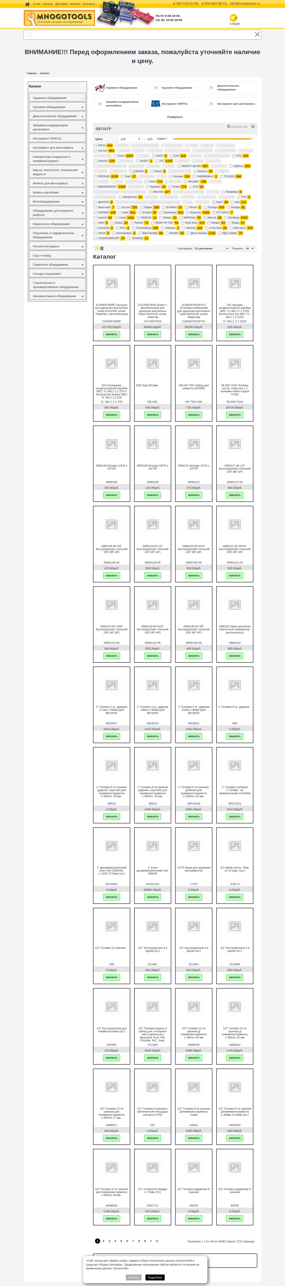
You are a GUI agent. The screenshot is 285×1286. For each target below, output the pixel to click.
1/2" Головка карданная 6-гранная (193, 1190)
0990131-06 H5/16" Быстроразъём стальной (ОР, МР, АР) (235, 549)
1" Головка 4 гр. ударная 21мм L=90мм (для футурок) (193, 710)
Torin (122, 227)
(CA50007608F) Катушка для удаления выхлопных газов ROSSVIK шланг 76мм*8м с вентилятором (111, 309)
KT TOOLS (223, 212)
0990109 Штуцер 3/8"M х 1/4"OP (152, 467)
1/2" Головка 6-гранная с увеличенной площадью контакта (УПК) (152, 1111)
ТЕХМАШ (137, 238)
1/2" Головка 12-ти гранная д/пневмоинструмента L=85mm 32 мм (235, 1033)
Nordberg (233, 217)
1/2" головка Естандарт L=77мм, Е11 (152, 1190)
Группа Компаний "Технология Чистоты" (122, 191)
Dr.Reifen (171, 207)
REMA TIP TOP (164, 222)
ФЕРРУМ (103, 202)
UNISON (103, 181)
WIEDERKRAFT (107, 186)
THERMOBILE (205, 176)
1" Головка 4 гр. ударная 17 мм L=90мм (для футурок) (111, 710)
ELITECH (156, 150)
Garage (235, 207)
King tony (195, 212)
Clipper (148, 207)
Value (119, 181)
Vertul (152, 181)
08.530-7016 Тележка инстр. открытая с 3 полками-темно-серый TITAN (234, 390)
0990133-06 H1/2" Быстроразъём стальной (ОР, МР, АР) (152, 629)
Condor (125, 150)
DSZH (140, 150)
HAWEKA (127, 160)
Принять (133, 1277)
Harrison (103, 160)
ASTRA (123, 145)
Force (121, 155)
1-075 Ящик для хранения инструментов (193, 869)
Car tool (125, 207)
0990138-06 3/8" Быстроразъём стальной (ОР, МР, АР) (194, 629)
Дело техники (199, 233)
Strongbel (148, 176)
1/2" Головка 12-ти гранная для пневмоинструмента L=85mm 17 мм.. (111, 1113)
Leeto (199, 160)
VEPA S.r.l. (135, 181)
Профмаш (232, 191)
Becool (209, 145)
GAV (176, 155)
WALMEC (194, 181)
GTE (239, 155)
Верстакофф (150, 233)
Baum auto (104, 207)
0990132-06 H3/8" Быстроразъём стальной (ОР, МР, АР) (111, 629)
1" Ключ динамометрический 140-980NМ (152, 870)
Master (167, 217)
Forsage (212, 207)
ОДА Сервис (229, 233)
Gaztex (197, 155)
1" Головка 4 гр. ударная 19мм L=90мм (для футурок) (152, 710)
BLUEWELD (227, 145)
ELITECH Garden (179, 150)
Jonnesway (169, 212)
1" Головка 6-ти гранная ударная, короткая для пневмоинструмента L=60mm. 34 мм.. (111, 792)
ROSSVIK (104, 176)
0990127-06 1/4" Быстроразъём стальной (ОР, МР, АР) (235, 468)
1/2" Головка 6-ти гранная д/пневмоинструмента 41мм (193, 1111)
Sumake (178, 176)
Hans (125, 212)
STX (163, 176)
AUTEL (193, 145)
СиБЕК (153, 196)
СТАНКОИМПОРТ (109, 238)
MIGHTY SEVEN (191, 166)
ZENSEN (137, 186)
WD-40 (217, 181)
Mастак (212, 217)
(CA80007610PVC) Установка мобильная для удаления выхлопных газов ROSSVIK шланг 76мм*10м (193, 311)
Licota (122, 217)
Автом (101, 233)
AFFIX (101, 145)
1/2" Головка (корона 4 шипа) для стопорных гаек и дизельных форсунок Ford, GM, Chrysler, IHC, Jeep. (152, 1034)
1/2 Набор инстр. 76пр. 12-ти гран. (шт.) (234, 869)
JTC (161, 160)
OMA (101, 222)
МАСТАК (158, 191)
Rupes (235, 222)
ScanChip (103, 227)
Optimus (238, 166)
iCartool (146, 212)
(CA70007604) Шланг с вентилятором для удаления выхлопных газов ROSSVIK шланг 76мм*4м (152, 311)
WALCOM (175, 181)
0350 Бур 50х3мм (147, 385)
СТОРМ (189, 196)
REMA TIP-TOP (181, 171)
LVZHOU (215, 160)
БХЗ (195, 186)
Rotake (216, 222)
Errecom (247, 150)
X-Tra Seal (215, 227)
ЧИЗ (189, 202)
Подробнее (155, 1277)
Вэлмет (174, 233)
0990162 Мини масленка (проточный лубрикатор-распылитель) (235, 629)
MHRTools (190, 217)
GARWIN (103, 212)
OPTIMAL (220, 166)
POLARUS (120, 171)
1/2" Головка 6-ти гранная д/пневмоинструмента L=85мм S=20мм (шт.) (234, 1111)
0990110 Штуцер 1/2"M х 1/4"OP (193, 467)
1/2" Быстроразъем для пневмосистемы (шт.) (112, 1030)
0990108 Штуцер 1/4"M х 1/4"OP (111, 467)
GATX (159, 155)
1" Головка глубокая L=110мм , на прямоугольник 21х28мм (234, 790)
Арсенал (155, 186)
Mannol (155, 166)
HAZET (144, 160)
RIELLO (224, 171)
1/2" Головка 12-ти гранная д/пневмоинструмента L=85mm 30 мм (194, 1033)
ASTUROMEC (174, 145)
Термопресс (208, 196)
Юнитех (204, 202)
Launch (102, 217)
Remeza (202, 171)
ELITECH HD (204, 150)
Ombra (119, 222)
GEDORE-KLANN (218, 155)
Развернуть (175, 117)
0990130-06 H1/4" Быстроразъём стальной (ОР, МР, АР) (194, 549)
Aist (237, 202)
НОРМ (214, 191)
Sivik (127, 176)
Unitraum (170, 227)
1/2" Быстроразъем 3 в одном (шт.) (152, 949)
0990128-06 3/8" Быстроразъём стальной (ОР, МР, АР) (111, 549)
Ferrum (193, 207)
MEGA (170, 166)
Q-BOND (138, 171)
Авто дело (240, 227)
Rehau (158, 171)
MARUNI (146, 217)
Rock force (191, 222)
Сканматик (171, 196)
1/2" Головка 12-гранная (110, 947)
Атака (176, 186)
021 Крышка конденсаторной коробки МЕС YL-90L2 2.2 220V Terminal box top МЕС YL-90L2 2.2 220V (235, 311)
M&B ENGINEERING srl (112, 166)
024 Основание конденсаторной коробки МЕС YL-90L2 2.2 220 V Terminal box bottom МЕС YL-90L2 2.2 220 (111, 391)
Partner (139, 222)
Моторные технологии (190, 191)
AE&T (219, 202)
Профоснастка (107, 196)
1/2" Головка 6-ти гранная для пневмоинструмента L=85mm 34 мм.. (111, 1192)
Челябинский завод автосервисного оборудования (150, 202)
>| (157, 1241)
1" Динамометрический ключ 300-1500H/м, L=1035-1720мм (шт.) (111, 870)
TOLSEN (229, 176)
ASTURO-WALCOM (146, 145)
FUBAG (144, 155)
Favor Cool (104, 155)
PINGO (102, 171)
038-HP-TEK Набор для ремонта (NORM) (194, 387)
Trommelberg (143, 227)
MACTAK (138, 166)
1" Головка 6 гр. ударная (233, 706)
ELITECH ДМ (227, 150)
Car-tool (102, 150)
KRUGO (184, 160)
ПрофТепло (130, 196)
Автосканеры (124, 233)
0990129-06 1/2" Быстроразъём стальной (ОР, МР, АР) (152, 549)
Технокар (228, 196)
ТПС (244, 196)
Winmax (190, 227)
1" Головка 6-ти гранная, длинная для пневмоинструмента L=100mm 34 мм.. (193, 792)
